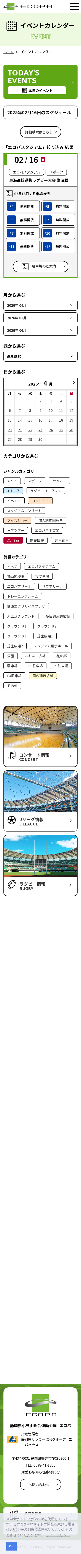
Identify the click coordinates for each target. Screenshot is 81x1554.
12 (71, 410)
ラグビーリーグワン (45, 490)
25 (61, 429)
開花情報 (37, 540)
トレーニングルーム (22, 596)
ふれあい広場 (35, 655)
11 (61, 410)
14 (20, 420)
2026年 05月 (17, 317)
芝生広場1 (45, 636)
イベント (14, 500)
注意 (15, 540)
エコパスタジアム (41, 566)
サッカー (59, 480)
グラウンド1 (16, 626)
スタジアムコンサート (24, 510)
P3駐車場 (61, 665)
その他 (12, 685)
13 (10, 420)
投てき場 (42, 576)
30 (40, 439)
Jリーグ (13, 490)
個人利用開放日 (50, 520)
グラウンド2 (46, 626)
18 (61, 420)
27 (10, 439)
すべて (12, 480)
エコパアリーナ (19, 586)
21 (20, 429)
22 (30, 429)
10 (51, 410)
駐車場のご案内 (44, 266)
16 (40, 420)
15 (30, 420)
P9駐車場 (35, 665)
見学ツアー (15, 530)
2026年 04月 (17, 305)
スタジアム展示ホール (51, 645)
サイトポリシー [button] (58, 1535)
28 (20, 439)
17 (51, 420)
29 (30, 439)
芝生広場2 (15, 645)
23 (40, 429)
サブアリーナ (52, 586)
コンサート (40, 500)
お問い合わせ (39, 1484)
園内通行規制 (42, 675)
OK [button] (11, 1546)
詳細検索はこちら (39, 131)
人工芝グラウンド (21, 616)
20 (10, 429)
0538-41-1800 (44, 1465)
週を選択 (14, 356)
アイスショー (17, 520)
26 (71, 429)
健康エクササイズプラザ (26, 606)
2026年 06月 (17, 330)
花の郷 (61, 655)
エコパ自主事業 (47, 530)
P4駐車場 (14, 675)
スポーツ (35, 480)
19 (71, 420)
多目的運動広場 (58, 616)
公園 (10, 655)
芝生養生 (61, 540)
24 (51, 429)
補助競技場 (15, 576)
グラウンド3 (16, 636)
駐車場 (12, 665)
